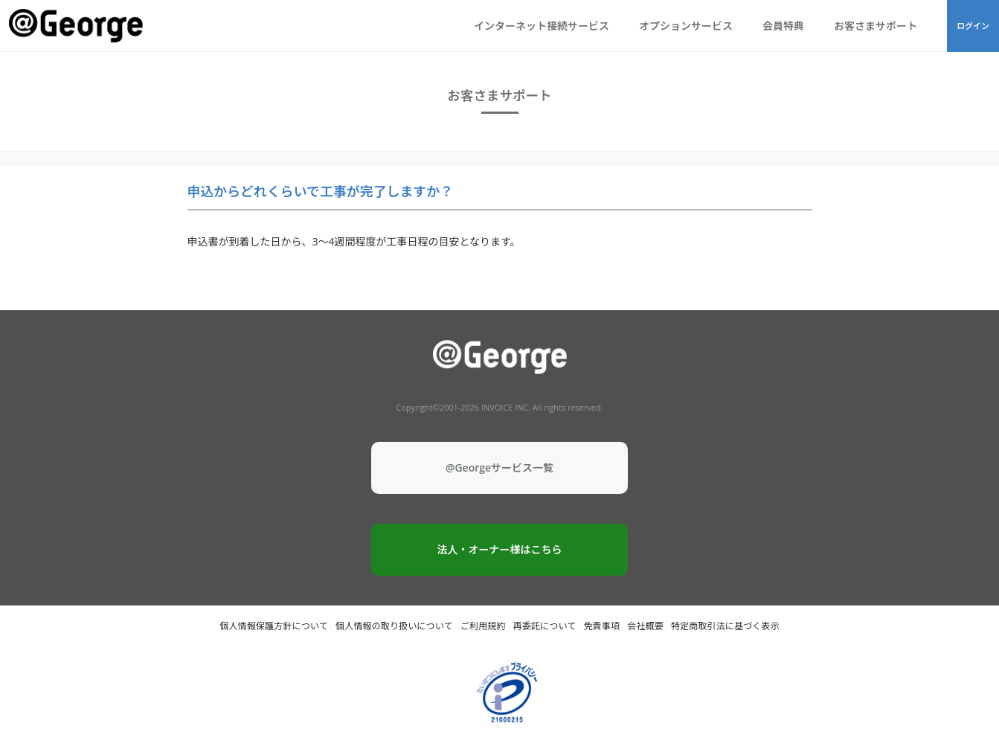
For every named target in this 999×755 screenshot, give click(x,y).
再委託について (544, 626)
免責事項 (601, 626)
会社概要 (645, 626)
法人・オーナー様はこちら (499, 549)
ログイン (973, 25)
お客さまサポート (875, 26)
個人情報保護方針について (273, 626)
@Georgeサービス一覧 (499, 467)
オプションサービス (686, 26)
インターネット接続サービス (541, 26)
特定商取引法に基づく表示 (725, 626)
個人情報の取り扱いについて (394, 626)
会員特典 (783, 26)
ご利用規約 (483, 626)
